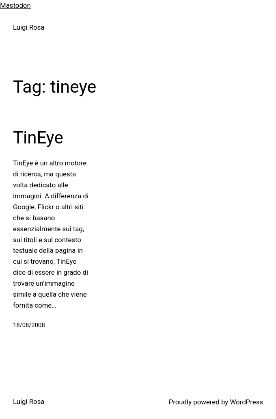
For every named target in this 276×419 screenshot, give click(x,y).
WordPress (246, 402)
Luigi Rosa (28, 27)
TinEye (38, 138)
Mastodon (15, 5)
